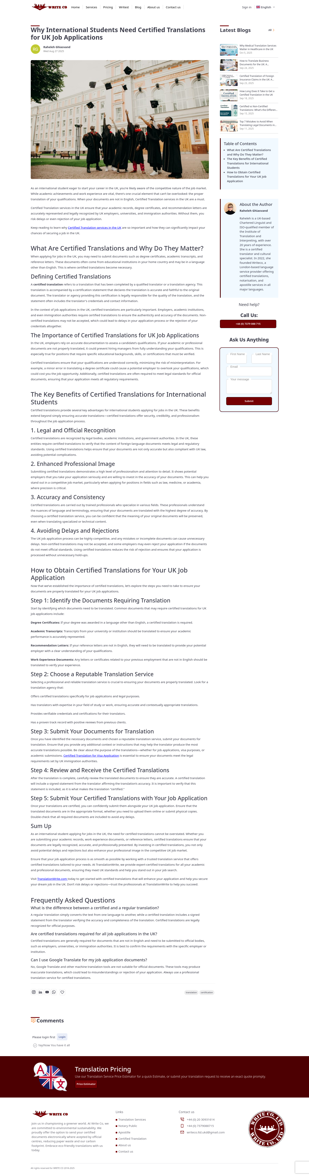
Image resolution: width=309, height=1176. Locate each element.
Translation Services (132, 1119)
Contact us (173, 7)
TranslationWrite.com (52, 879)
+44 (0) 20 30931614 (201, 1119)
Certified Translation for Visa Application (91, 755)
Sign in (247, 7)
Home (75, 7)
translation (191, 992)
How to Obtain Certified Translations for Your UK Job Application (246, 176)
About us (153, 7)
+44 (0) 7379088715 (200, 1126)
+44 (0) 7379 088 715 (248, 323)
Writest (124, 7)
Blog (138, 7)
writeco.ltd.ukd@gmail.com (206, 1132)
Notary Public (127, 1126)
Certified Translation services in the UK (94, 227)
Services (91, 7)
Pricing (108, 7)
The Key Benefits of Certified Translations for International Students (247, 163)
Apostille (124, 1132)
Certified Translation (132, 1139)
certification (207, 992)
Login (62, 1037)
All (272, 30)
